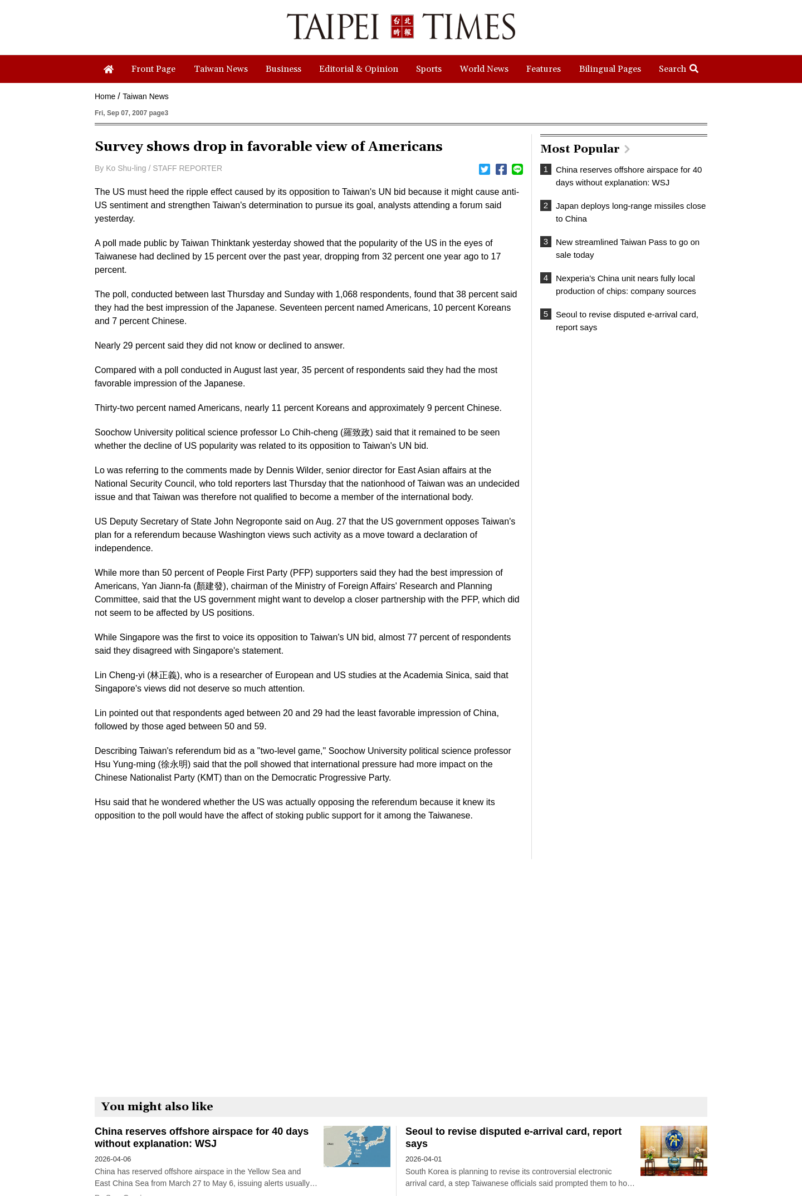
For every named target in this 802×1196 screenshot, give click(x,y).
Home (105, 96)
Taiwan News (145, 96)
